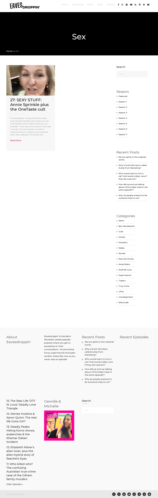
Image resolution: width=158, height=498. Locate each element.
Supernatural (125, 275)
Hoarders (123, 242)
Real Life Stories (126, 259)
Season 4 (123, 118)
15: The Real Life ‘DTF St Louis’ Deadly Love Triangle (21, 404)
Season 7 (123, 134)
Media (121, 248)
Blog (100, 4)
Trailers (122, 281)
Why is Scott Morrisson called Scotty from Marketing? (96, 352)
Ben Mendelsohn (127, 226)
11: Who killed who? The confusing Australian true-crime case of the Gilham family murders (21, 471)
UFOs (121, 292)
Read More (15, 140)
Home (64, 4)
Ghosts (122, 237)
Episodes (77, 4)
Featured (123, 96)
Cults (121, 231)
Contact (110, 4)
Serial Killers (124, 264)
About (90, 4)
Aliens (121, 221)
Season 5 (123, 123)
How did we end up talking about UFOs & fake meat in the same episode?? (133, 187)
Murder (122, 253)
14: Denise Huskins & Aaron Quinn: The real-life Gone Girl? (21, 417)
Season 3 (123, 113)
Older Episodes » (14, 484)
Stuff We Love (125, 270)
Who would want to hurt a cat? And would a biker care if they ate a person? (133, 176)
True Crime (124, 286)
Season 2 (123, 107)
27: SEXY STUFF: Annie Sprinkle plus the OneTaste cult (29, 105)
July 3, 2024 (14, 114)
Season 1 (123, 102)
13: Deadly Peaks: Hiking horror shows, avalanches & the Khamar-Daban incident (20, 434)
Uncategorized (126, 297)
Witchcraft (123, 302)
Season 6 (123, 129)
